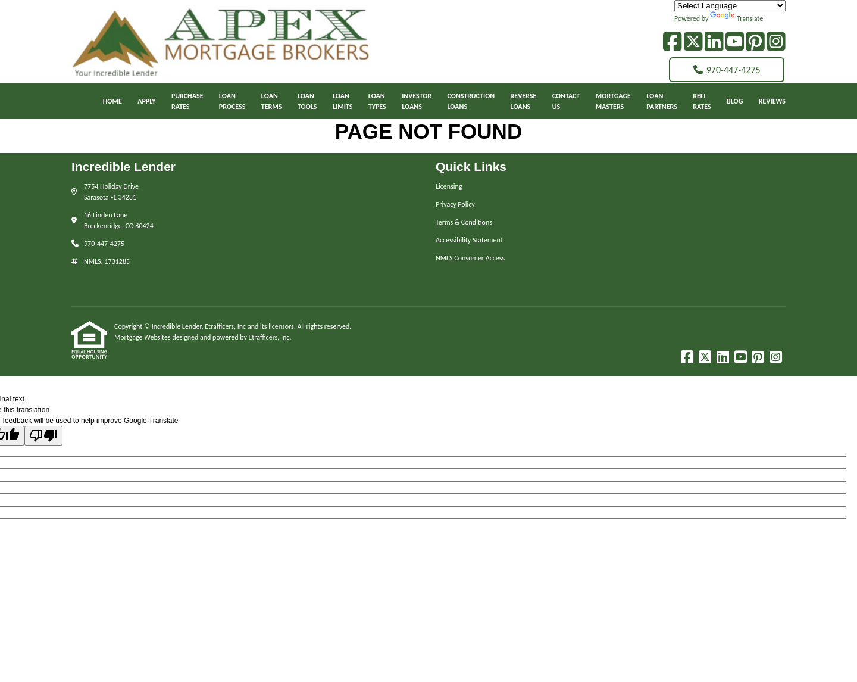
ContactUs (566, 101)
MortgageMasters (613, 101)
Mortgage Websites (143, 337)
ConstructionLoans (471, 101)
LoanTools (307, 101)
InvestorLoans (416, 101)
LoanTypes (377, 101)
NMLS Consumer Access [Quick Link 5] (470, 258)
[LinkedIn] (714, 41)
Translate (736, 18)
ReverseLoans (524, 101)
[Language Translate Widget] (730, 5)
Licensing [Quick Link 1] (449, 186)
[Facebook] (672, 41)
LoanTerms (271, 101)
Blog (735, 101)
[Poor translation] (43, 436)
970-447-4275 (727, 70)
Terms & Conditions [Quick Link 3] (464, 222)
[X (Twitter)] (693, 41)
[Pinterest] (755, 41)
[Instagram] (776, 41)
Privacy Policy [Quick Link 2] (455, 204)
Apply (146, 101)
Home (112, 101)
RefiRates (702, 101)
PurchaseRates (187, 101)
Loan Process (232, 101)
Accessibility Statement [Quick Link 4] (469, 240)
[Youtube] (735, 41)
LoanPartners (661, 101)
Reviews (772, 101)
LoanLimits (343, 101)
